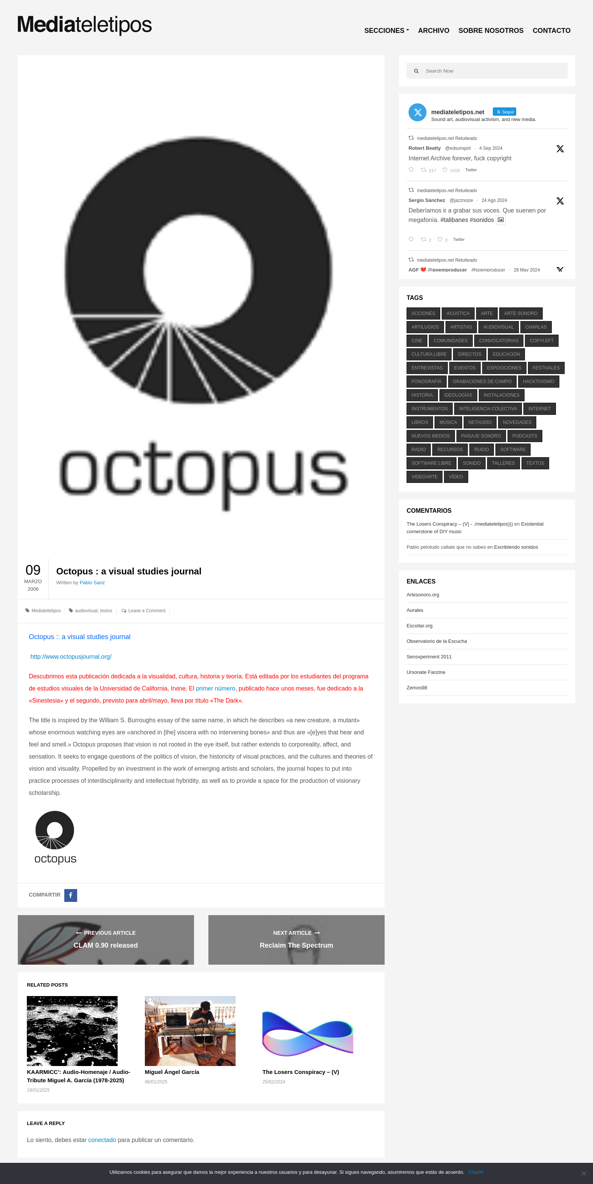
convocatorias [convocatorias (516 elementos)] (498, 340)
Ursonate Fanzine (426, 672)
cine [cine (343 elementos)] (416, 340)
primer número (215, 688)
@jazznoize (461, 200)
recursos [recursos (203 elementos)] (450, 449)
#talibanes (454, 220)
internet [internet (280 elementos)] (539, 408)
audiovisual (86, 610)
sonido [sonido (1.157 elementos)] (472, 463)
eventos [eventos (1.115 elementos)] (465, 368)
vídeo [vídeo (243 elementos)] (456, 476)
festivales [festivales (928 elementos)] (546, 368)
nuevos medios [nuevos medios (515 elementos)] (430, 436)
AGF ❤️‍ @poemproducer (437, 270)
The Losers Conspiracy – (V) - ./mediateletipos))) (460, 524)
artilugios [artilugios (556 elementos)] (425, 327)
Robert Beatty (424, 148)
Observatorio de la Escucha (437, 641)
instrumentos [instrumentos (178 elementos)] (429, 408)
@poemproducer (488, 270)
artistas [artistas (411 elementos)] (461, 327)
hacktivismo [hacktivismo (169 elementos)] (538, 381)
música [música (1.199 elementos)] (448, 422)
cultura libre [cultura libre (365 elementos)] (429, 354)
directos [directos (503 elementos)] (469, 354)
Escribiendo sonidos (516, 547)
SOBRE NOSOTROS (491, 30)
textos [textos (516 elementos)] (535, 463)
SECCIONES (385, 30)
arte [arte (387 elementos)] (487, 313)
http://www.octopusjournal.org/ (70, 656)
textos (106, 610)
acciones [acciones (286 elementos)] (423, 313)
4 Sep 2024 (490, 148)
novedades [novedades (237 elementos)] (517, 422)
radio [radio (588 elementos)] (418, 449)
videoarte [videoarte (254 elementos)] (424, 476)
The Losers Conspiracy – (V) (300, 1072)
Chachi (475, 1172)
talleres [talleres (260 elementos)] (503, 463)
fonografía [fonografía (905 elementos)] (426, 381)
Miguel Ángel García (172, 1072)
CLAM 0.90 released (106, 945)
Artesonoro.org (423, 594)
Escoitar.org (420, 625)
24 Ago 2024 (494, 200)
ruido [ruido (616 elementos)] (481, 449)
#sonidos (482, 220)
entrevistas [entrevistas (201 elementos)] (426, 368)
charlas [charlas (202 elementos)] (536, 327)
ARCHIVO (434, 30)
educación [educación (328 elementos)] (506, 354)
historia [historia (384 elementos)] (422, 395)
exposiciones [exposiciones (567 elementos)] (504, 368)
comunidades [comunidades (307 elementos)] (451, 340)
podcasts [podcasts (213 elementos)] (524, 436)
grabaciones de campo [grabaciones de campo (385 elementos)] (482, 381)
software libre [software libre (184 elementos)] (431, 463)
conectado (102, 1140)
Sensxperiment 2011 (429, 657)
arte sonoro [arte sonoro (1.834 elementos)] (520, 313)
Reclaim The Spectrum (296, 945)
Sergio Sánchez (426, 200)
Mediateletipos (46, 610)
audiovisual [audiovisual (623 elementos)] (498, 327)
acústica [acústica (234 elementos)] (458, 313)
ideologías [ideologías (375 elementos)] (458, 395)
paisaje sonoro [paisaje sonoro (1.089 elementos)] (481, 436)
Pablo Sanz (92, 582)
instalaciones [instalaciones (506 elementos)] (502, 395)
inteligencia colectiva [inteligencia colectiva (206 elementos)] (488, 408)
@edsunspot (458, 148)
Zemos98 (417, 688)
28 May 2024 (527, 270)
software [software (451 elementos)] (513, 449)
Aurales (415, 610)
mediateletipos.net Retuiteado (447, 138)
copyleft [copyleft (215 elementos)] (542, 340)
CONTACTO (552, 30)
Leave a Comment (147, 610)
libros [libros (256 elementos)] (419, 422)
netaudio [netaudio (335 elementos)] (480, 422)
